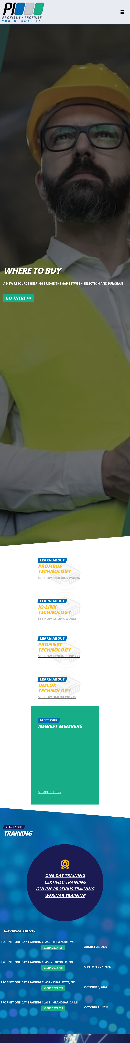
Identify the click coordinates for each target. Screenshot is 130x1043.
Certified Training (65, 882)
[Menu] (122, 12)
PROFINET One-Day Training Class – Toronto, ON (37, 962)
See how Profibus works (59, 578)
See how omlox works (57, 697)
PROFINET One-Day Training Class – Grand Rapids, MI (39, 1002)
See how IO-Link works (57, 619)
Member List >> (49, 792)
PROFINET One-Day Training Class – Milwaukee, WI (37, 942)
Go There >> (18, 298)
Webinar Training (65, 895)
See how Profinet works (59, 656)
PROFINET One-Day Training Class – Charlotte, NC (38, 982)
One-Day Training (65, 875)
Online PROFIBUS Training (65, 889)
